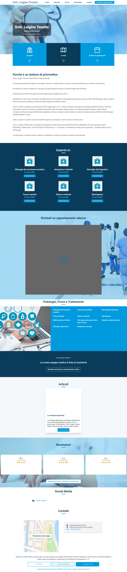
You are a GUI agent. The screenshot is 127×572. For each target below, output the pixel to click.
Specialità (57, 2)
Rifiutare (39, 564)
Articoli (67, 2)
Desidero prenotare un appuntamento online (63, 369)
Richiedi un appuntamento (104, 2)
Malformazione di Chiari (61, 320)
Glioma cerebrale (83, 316)
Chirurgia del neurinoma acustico (61, 311)
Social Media (78, 2)
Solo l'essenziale (63, 564)
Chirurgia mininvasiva (60, 326)
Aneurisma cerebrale (84, 310)
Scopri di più (29, 176)
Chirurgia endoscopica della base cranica (87, 321)
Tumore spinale (58, 316)
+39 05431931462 (75, 529)
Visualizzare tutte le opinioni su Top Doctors (63, 481)
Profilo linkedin (41, 501)
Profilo (47, 2)
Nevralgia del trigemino (110, 310)
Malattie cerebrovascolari (111, 320)
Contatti (89, 2)
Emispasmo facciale (84, 326)
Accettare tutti (87, 564)
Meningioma (106, 316)
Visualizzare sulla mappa (41, 536)
